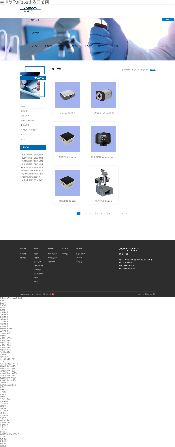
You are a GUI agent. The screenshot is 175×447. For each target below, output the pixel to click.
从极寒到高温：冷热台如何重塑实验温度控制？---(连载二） (32, 161)
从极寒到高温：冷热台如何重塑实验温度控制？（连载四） (32, 155)
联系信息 (115, 46)
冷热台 (23, 139)
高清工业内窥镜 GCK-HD (9, 364)
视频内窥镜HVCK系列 (8, 378)
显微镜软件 (51, 262)
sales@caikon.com (129, 265)
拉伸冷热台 (4, 415)
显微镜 (23, 106)
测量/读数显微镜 (6, 329)
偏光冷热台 (4, 406)
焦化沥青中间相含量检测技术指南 (32, 167)
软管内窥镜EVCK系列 (8, 380)
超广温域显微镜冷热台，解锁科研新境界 (32, 174)
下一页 (120, 213)
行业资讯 (79, 258)
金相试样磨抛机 (5, 347)
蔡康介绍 (48, 46)
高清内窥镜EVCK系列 (8, 366)
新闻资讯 (101, 46)
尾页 (127, 213)
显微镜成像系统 (5, 333)
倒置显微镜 (4, 319)
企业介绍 (23, 254)
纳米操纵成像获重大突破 (31, 177)
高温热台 (3, 408)
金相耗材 (3, 354)
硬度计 (23, 134)
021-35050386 (128, 262)
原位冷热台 (4, 411)
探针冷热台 (4, 413)
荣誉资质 (23, 258)
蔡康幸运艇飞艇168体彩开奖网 (34, 33)
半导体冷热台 (5, 399)
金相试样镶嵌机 (5, 343)
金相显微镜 (4, 312)
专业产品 (61, 46)
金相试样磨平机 (5, 350)
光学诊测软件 (52, 258)
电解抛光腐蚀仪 (5, 352)
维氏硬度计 (4, 390)
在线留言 (3, 446)
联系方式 (3, 443)
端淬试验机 (25, 116)
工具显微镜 (4, 331)
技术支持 (88, 46)
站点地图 (152, 294)
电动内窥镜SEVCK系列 (8, 373)
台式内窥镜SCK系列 (7, 375)
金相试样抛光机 (5, 338)
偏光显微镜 (4, 315)
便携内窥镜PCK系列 (7, 371)
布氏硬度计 (4, 394)
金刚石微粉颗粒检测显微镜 (32, 180)
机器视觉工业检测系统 (29, 130)
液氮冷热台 (4, 401)
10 (113, 213)
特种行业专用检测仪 (28, 120)
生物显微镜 (4, 322)
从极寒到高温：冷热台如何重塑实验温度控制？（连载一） (32, 164)
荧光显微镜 (4, 317)
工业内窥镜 (25, 125)
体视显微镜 (4, 324)
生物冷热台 (4, 404)
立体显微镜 (4, 326)
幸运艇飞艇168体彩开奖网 (140, 70)
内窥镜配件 (4, 382)
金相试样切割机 (5, 345)
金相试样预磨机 (5, 340)
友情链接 (139, 294)
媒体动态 (79, 262)
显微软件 (74, 46)
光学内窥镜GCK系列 (7, 368)
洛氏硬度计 (4, 392)
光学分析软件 (52, 254)
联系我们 (146, 294)
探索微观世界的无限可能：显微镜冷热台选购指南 (32, 171)
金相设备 (24, 111)
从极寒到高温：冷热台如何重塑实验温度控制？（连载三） (32, 158)
